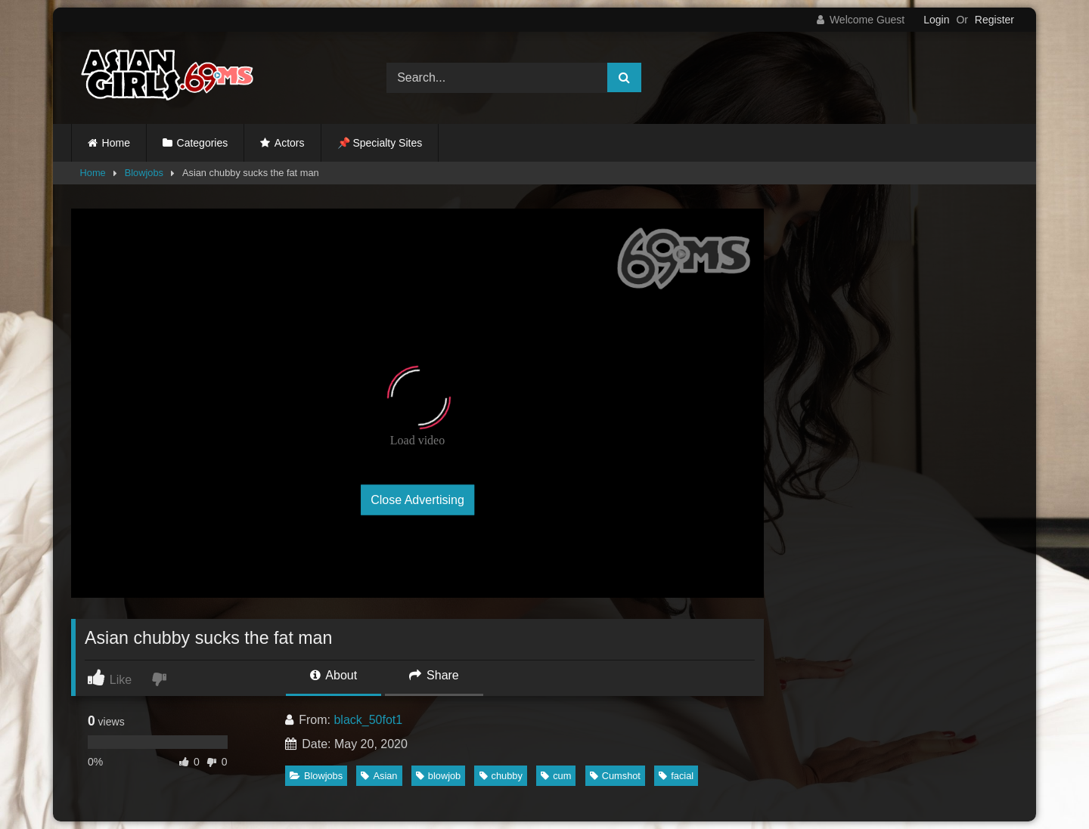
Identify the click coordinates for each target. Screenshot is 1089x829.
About (333, 675)
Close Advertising (417, 499)
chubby (501, 775)
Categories (202, 143)
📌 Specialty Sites (380, 143)
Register (994, 20)
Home (116, 143)
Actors (290, 143)
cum (556, 775)
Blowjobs (144, 172)
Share (434, 675)
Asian (379, 775)
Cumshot (615, 775)
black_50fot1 (368, 719)
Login (936, 20)
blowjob (438, 775)
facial (676, 775)
